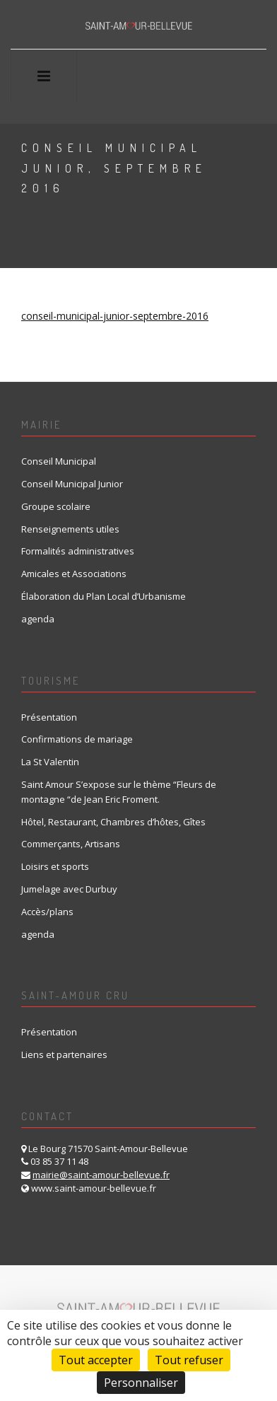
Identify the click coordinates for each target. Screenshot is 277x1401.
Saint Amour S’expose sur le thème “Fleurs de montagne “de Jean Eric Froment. (118, 792)
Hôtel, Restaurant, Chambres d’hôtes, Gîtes (113, 821)
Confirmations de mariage (77, 739)
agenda (37, 618)
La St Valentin (50, 761)
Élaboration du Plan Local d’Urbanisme (103, 596)
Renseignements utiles (70, 529)
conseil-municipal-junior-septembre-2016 (114, 315)
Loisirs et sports (55, 866)
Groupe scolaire (55, 506)
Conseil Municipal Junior (72, 483)
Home (37, 222)
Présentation (49, 717)
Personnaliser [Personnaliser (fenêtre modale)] (141, 1382)
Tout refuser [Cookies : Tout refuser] (189, 1360)
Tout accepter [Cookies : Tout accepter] (96, 1360)
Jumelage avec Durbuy (69, 889)
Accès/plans (47, 911)
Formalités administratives (77, 551)
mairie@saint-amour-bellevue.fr (101, 1174)
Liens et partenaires (64, 1054)
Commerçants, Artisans (70, 843)
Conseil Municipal (58, 461)
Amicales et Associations (73, 573)
